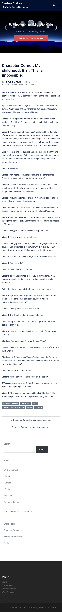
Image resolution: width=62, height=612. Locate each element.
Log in (4, 582)
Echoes (8, 483)
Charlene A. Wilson (12, 3)
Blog (4, 84)
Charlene (25, 404)
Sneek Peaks (9, 524)
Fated (7, 476)
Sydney (52, 607)
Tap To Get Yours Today (31, 38)
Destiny (8, 489)
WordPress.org (8, 592)
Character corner (10, 404)
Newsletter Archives (13, 537)
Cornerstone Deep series (14, 407)
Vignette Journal (12, 502)
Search (7, 444)
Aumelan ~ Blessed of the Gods (18, 511)
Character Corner (11, 530)
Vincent (39, 407)
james (29, 407)
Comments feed (9, 589)
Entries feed (7, 585)
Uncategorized (31, 84)
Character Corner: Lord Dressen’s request (30, 427)
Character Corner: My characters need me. (32, 420)
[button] (54, 5)
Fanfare (7, 543)
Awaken (8, 495)
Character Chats (15, 84)
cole (35, 404)
